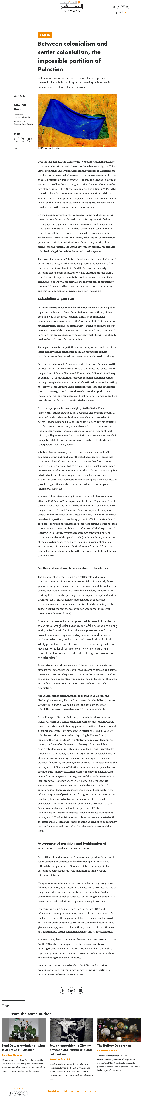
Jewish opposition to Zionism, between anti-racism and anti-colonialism (71, 1050)
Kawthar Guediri (12, 1054)
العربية (116, 12)
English (125, 12)
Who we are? (71, 1091)
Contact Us (89, 1091)
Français (121, 12)
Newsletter (53, 1091)
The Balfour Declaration (114, 1045)
